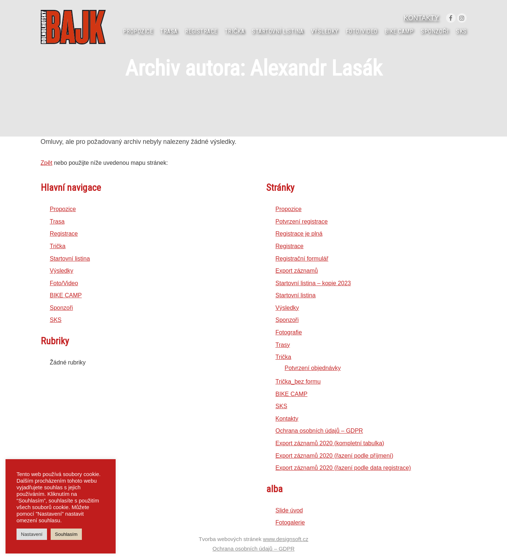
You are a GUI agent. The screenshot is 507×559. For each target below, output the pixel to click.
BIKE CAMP (66, 295)
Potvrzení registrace (301, 221)
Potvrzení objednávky (313, 368)
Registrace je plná (298, 234)
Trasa (57, 221)
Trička (58, 246)
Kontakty (286, 418)
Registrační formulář (301, 258)
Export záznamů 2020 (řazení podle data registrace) (343, 468)
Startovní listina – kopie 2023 (313, 283)
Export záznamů (296, 271)
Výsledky (61, 271)
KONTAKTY (421, 18)
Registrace (64, 234)
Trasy (282, 345)
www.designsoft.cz (285, 539)
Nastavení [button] (32, 534)
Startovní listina (70, 258)
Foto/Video (64, 283)
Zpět (46, 163)
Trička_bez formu (298, 381)
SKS (56, 320)
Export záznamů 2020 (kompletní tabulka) (329, 443)
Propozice (63, 209)
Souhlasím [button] (66, 534)
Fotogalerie (290, 522)
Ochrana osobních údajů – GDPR (319, 431)
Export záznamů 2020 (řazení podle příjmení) (334, 456)
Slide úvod (289, 510)
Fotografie (288, 332)
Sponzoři (61, 308)
